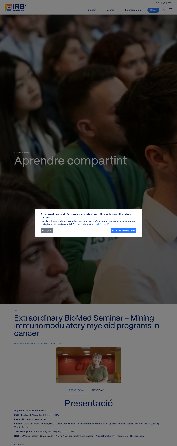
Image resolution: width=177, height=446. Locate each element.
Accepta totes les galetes (123, 230)
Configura (46, 230)
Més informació (101, 224)
